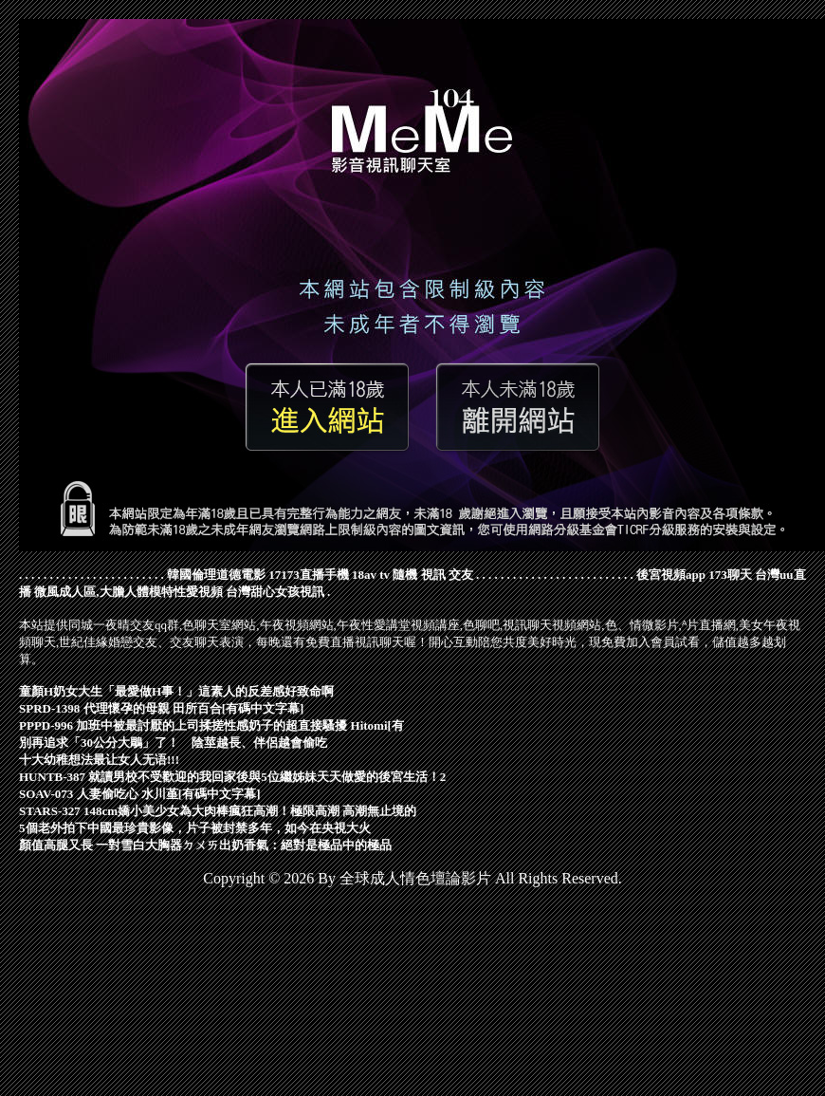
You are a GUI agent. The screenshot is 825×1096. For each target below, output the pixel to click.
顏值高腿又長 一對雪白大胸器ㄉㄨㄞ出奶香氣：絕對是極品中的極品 (205, 845)
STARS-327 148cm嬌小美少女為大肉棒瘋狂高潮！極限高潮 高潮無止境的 (217, 811)
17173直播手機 (308, 574)
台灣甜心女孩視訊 (275, 592)
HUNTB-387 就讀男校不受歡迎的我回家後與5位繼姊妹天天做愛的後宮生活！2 (232, 777)
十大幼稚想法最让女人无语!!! (99, 759)
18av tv (371, 574)
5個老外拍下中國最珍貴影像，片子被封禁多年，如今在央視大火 (195, 828)
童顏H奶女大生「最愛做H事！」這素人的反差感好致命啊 (176, 691)
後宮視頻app (671, 574)
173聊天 (730, 574)
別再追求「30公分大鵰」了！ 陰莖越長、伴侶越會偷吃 (173, 742)
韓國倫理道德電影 (216, 574)
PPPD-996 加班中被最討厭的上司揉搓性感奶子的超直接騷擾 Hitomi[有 (211, 725)
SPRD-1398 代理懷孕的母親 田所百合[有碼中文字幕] (161, 708)
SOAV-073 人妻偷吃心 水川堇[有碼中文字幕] (139, 794)
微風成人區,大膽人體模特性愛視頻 (128, 592)
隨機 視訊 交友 (433, 574)
